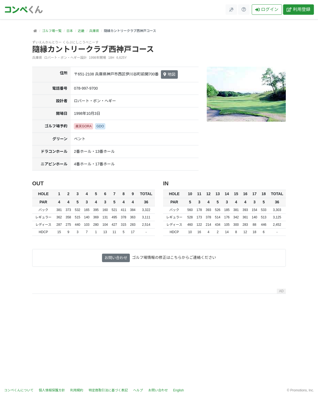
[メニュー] (231, 9)
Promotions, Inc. (302, 390)
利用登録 (298, 9)
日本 (69, 31)
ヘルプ (138, 390)
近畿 (81, 31)
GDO (100, 126)
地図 (169, 74)
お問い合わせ (115, 258)
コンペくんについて (19, 390)
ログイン (266, 9)
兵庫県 (94, 31)
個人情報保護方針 (52, 390)
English (178, 390)
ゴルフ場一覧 (52, 31)
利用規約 (76, 390)
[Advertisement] (159, 334)
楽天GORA (83, 126)
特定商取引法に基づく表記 (108, 390)
